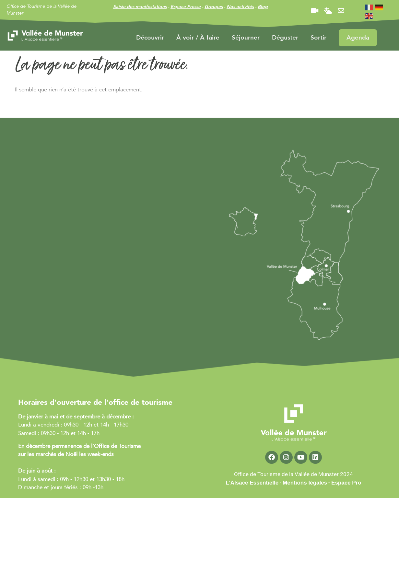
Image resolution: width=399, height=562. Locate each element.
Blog (263, 7)
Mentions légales (305, 483)
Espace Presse (185, 7)
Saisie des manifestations (140, 7)
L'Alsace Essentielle (252, 483)
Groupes (214, 7)
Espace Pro (346, 483)
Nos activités (240, 7)
